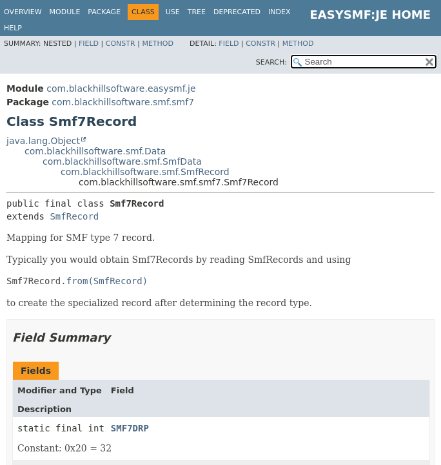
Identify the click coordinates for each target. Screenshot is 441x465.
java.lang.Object (43, 141)
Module (65, 12)
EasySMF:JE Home (370, 14)
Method (157, 43)
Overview (23, 12)
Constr (120, 43)
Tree (197, 12)
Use (173, 12)
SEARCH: (271, 62)
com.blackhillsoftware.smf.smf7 (123, 102)
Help (13, 28)
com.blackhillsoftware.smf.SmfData (122, 161)
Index (279, 12)
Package (104, 12)
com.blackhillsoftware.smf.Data (95, 151)
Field (89, 43)
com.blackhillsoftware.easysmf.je (120, 88)
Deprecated (236, 12)
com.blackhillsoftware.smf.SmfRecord (145, 172)
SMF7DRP (130, 428)
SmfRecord (74, 216)
